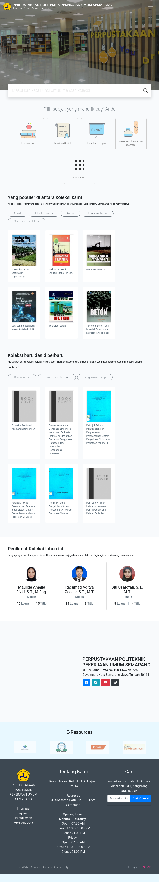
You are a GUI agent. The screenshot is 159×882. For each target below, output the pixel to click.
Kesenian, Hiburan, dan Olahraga (131, 133)
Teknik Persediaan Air (56, 377)
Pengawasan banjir (95, 377)
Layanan (23, 813)
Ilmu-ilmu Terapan (96, 134)
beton (70, 213)
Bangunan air (22, 377)
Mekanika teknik (97, 213)
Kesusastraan (28, 134)
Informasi (23, 808)
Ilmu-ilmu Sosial (62, 134)
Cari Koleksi (141, 798)
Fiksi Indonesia (44, 213)
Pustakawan (23, 818)
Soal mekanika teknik (26, 221)
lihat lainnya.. (79, 168)
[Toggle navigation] (150, 6)
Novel (17, 213)
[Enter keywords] (118, 798)
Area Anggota (23, 822)
